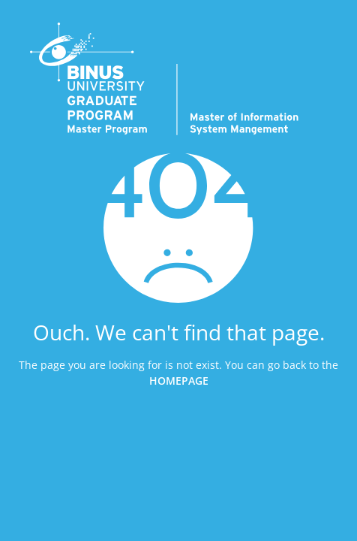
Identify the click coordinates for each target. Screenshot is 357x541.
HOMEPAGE (178, 380)
